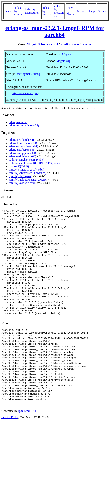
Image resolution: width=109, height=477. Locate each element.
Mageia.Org (63, 60)
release (86, 44)
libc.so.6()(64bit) (19, 166)
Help (92, 11)
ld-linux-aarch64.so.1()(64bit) (26, 160)
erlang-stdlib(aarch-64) (22, 156)
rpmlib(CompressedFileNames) (27, 173)
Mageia (66, 54)
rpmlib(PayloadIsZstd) (22, 183)
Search (102, 11)
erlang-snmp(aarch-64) (22, 153)
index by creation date (59, 11)
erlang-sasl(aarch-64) (21, 150)
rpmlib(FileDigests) (20, 176)
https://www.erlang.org (25, 93)
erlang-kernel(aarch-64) (23, 143)
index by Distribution (32, 11)
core (75, 44)
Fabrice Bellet (9, 454)
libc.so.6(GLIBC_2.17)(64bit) (26, 170)
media (65, 44)
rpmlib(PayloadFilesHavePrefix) (28, 180)
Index (7, 11)
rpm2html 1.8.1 (27, 448)
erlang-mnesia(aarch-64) (23, 146)
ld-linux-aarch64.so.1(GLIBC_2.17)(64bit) (34, 163)
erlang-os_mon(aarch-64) (24, 126)
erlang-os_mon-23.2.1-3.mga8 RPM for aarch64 (54, 31)
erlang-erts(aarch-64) (21, 140)
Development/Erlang (28, 73)
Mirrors (81, 11)
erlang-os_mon (18, 122)
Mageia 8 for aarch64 (42, 44)
